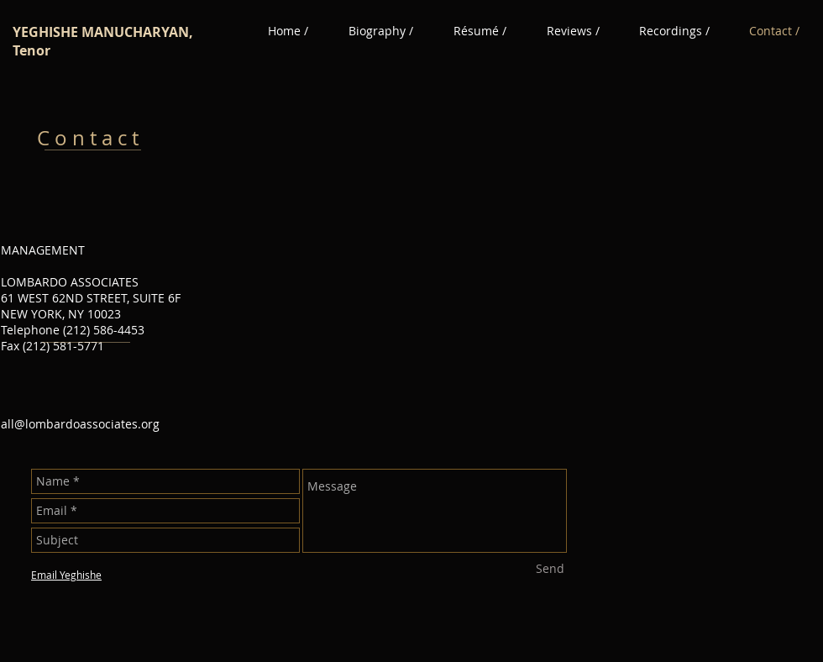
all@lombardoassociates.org (80, 424)
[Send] (550, 569)
